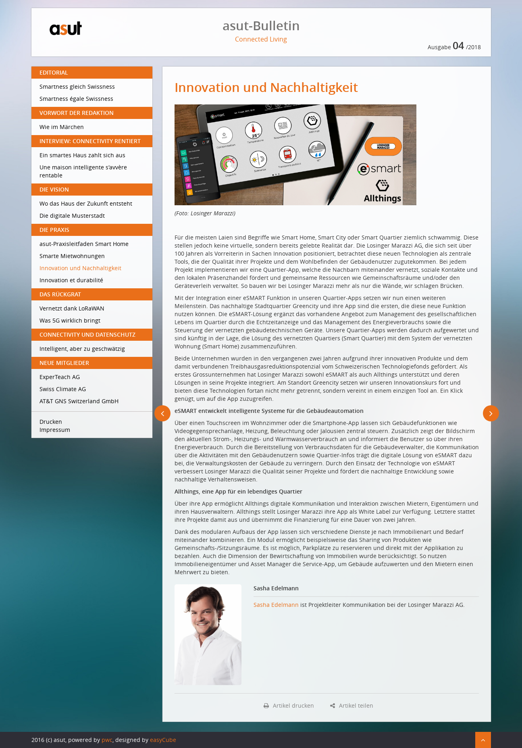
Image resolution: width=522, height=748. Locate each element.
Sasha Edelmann (276, 604)
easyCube (163, 740)
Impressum (55, 429)
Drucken (51, 421)
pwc (107, 740)
